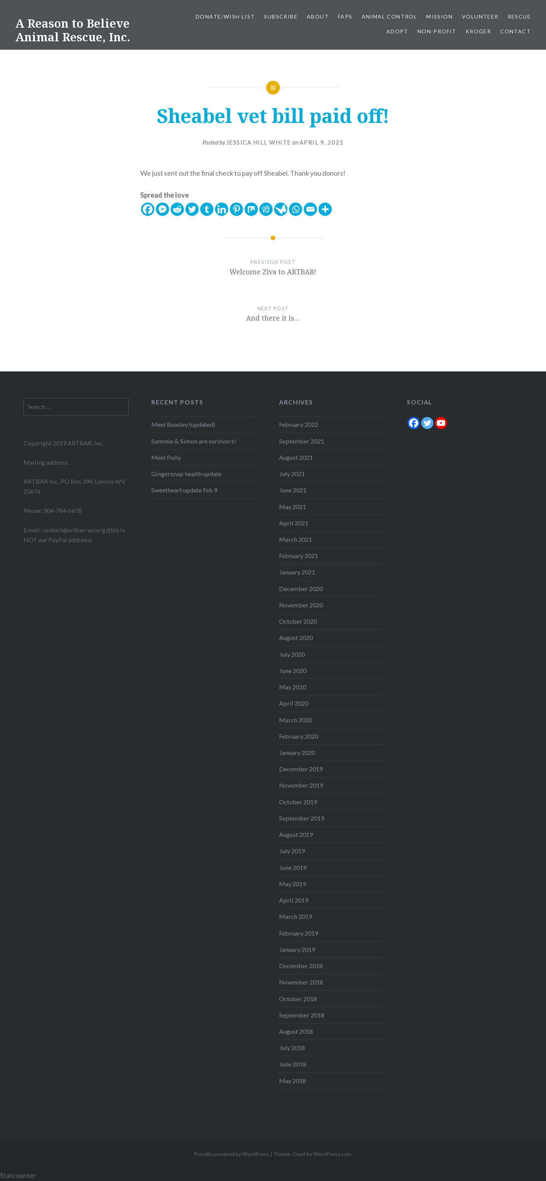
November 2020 (301, 605)
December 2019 (301, 768)
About (318, 16)
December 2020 (301, 588)
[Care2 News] (280, 209)
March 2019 (295, 916)
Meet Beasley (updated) (183, 424)
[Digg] (266, 209)
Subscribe (281, 16)
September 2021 (301, 441)
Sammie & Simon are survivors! (193, 441)
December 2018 (301, 965)
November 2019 (301, 785)
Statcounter (18, 1175)
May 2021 (292, 506)
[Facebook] (147, 209)
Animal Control (389, 16)
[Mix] (251, 209)
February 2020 (298, 736)
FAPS (345, 16)
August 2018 (296, 1031)
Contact (515, 31)
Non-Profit (437, 31)
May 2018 (292, 1080)
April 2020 (293, 703)
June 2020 (292, 670)
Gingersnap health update (186, 473)
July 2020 (292, 654)
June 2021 (292, 490)
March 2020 (295, 719)
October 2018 (298, 998)
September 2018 (301, 1015)
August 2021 (296, 457)
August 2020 (296, 637)
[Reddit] (177, 209)
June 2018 (292, 1064)
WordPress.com (332, 1154)
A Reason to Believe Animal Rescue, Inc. (72, 30)
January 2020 (297, 752)
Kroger (478, 31)
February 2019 (298, 933)
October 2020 (298, 621)
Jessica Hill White (258, 142)
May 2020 (292, 686)
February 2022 (298, 424)
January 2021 (297, 572)
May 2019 (292, 883)
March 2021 (295, 539)
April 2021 (293, 523)
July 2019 (292, 850)
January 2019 (297, 949)
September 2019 (301, 818)
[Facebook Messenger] (162, 209)
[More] (325, 209)
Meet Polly (166, 457)
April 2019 (293, 900)
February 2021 (298, 555)
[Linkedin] (221, 209)
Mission (439, 16)
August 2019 (296, 834)
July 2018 (292, 1047)
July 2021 (292, 473)
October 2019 (298, 801)
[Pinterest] (236, 209)
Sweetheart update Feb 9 (184, 490)
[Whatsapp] (295, 209)
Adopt (397, 31)
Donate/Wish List (225, 16)
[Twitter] (192, 209)
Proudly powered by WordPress (231, 1154)
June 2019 (292, 867)
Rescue (519, 16)
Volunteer (480, 16)
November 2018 (301, 982)
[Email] (310, 209)
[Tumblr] (206, 209)
